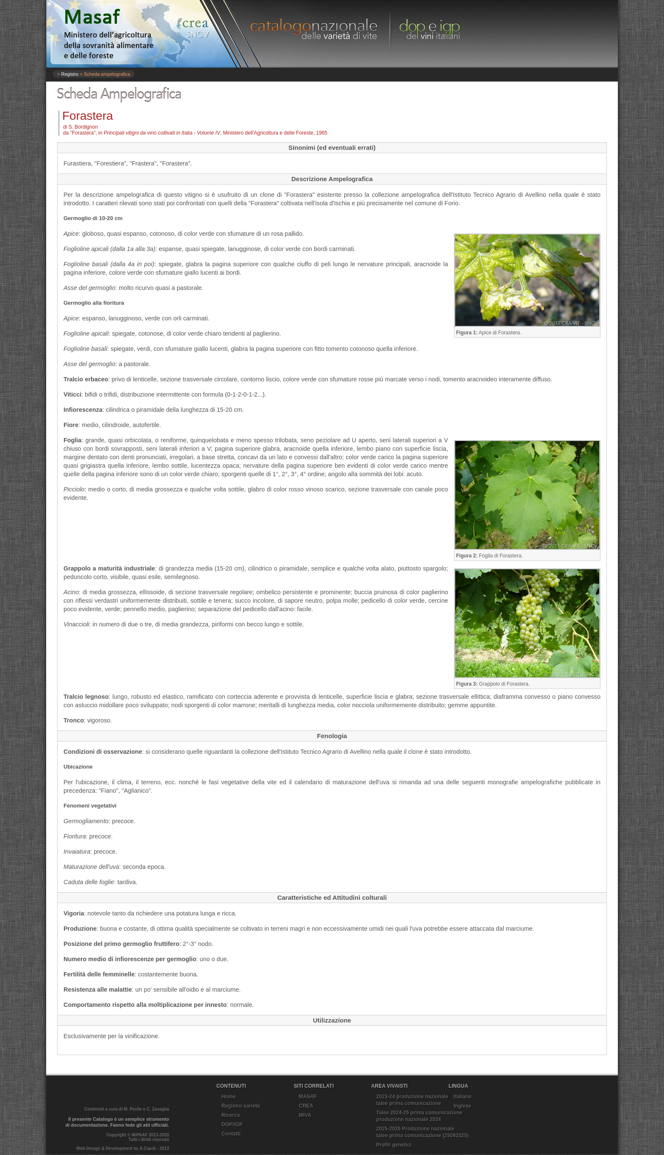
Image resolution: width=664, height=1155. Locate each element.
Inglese (462, 1106)
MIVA (305, 1115)
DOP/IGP (232, 1124)
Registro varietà (240, 1106)
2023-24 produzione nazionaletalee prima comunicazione (412, 1100)
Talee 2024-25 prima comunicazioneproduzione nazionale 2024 (419, 1116)
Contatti (231, 1134)
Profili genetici (394, 1145)
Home (228, 1097)
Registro (69, 74)
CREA (306, 1106)
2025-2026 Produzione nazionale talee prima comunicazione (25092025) (422, 1132)
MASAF (308, 1097)
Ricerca (230, 1115)
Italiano (462, 1097)
